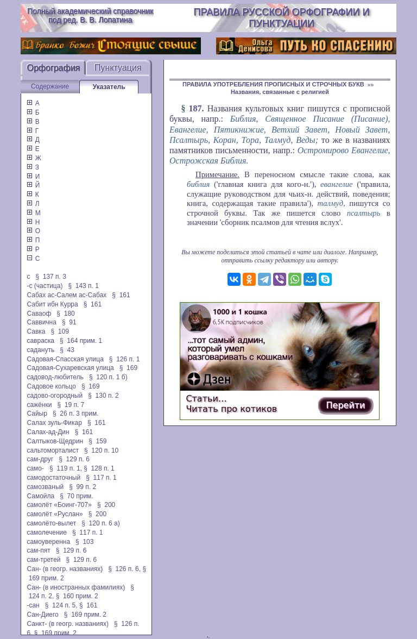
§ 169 (128, 368)
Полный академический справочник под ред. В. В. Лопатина (90, 15)
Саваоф (39, 313)
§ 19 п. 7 (70, 405)
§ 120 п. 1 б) (108, 377)
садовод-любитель (55, 377)
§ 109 (59, 331)
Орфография (53, 67)
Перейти (345, 405)
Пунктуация (118, 67)
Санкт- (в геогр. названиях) (68, 624)
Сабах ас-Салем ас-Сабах (66, 295)
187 (195, 108)
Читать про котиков (231, 409)
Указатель (109, 87)
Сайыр (37, 413)
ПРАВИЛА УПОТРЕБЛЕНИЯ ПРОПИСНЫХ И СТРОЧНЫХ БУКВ (273, 84)
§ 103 (84, 542)
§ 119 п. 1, (65, 468)
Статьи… (206, 398)
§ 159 (97, 441)
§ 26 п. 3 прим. (76, 413)
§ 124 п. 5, (61, 605)
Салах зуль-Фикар (54, 423)
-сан (33, 605)
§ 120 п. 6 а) (100, 523)
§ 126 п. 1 (124, 359)
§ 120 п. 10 (101, 450)
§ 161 (121, 295)
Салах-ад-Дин (48, 432)
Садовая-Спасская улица (65, 359)
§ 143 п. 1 (83, 286)
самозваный (45, 487)
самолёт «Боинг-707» (59, 505)
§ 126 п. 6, (124, 569)
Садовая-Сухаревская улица (70, 368)
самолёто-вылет (51, 523)
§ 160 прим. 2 (77, 596)
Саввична (41, 322)
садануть (40, 350)
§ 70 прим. (76, 496)
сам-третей (43, 559)
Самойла (40, 496)
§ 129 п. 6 (74, 459)
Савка (36, 331)
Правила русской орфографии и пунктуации (281, 18)
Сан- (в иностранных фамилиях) (76, 587)
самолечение (47, 532)
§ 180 (65, 313)
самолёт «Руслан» (55, 514)
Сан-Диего (42, 614)
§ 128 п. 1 (99, 468)
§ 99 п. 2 (82, 487)
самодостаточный (53, 477)
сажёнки (39, 405)
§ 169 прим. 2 (85, 614)
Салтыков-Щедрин (55, 441)
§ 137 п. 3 (50, 276)
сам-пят (38, 550)
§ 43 (67, 350)
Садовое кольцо (51, 386)
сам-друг (40, 459)
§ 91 (69, 322)
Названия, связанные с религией (280, 92)
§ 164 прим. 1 (81, 340)
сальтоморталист (53, 450)
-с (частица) (44, 286)
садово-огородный (55, 395)
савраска (40, 340)
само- (35, 468)
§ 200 (106, 505)
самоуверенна (48, 542)
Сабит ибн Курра (52, 304)
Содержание (50, 86)
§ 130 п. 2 (103, 395)
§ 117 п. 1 (101, 477)
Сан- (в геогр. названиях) (65, 569)
